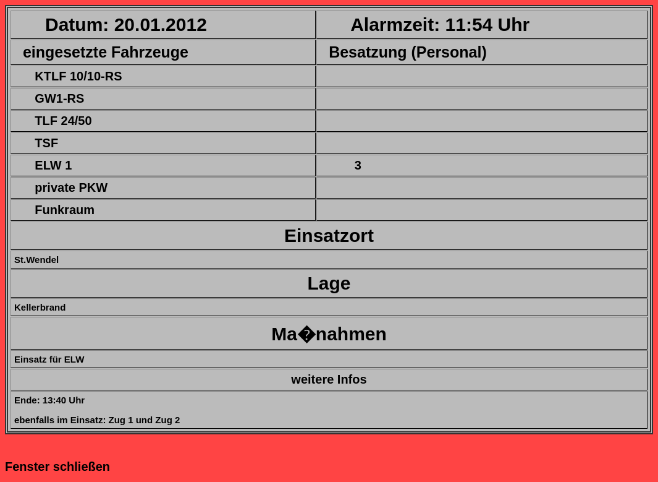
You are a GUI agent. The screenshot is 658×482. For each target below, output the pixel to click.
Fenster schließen (57, 466)
